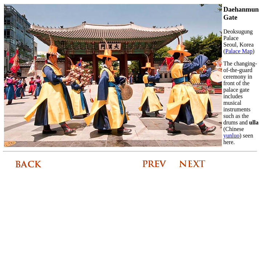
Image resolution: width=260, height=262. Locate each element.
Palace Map (238, 51)
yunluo (231, 135)
